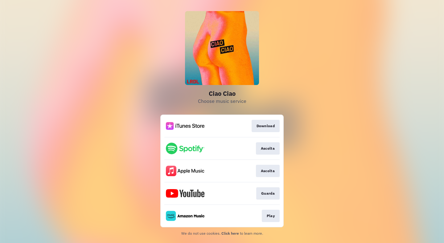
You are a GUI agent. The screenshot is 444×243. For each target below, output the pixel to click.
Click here (230, 233)
